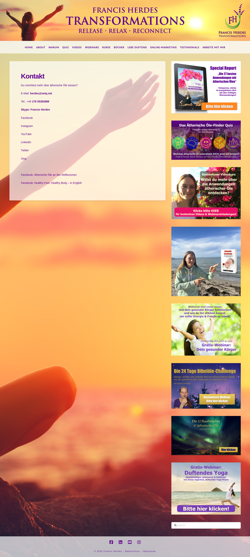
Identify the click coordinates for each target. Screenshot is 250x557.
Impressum (149, 551)
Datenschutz (132, 551)
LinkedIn (26, 142)
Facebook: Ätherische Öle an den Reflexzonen (49, 174)
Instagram (27, 126)
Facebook (27, 117)
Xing (23, 158)
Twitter (25, 150)
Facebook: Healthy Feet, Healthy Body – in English (51, 182)
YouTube (26, 134)
